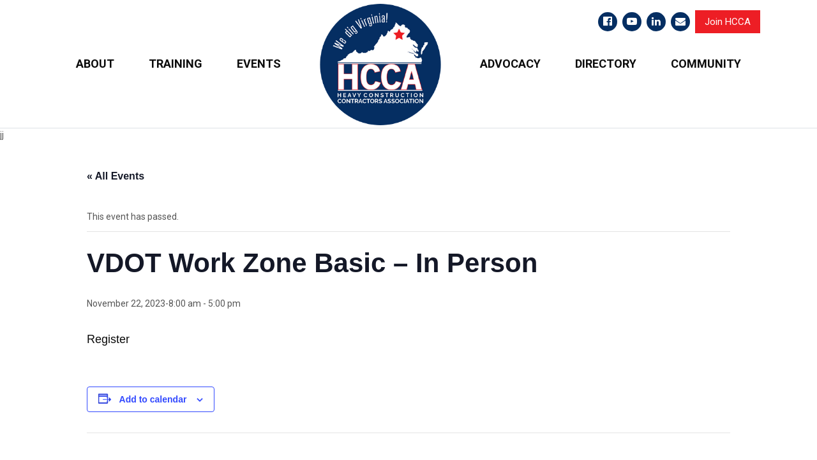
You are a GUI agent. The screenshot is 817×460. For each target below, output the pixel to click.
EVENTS (259, 63)
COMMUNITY (706, 63)
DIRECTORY (605, 63)
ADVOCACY (510, 63)
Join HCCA (728, 21)
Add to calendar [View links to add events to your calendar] (153, 399)
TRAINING (175, 63)
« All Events (115, 176)
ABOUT (95, 63)
